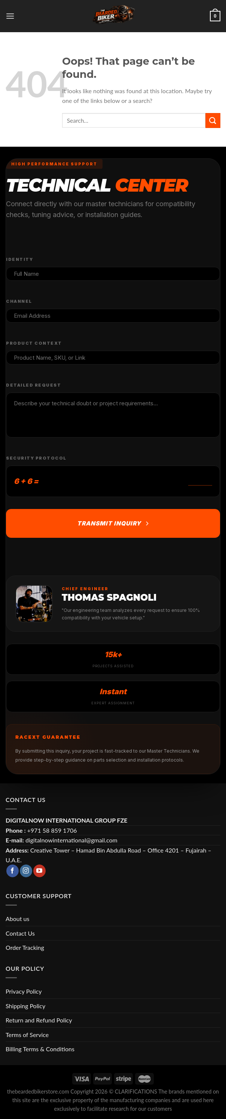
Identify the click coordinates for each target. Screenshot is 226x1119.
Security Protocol (36, 458)
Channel (19, 301)
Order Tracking (25, 947)
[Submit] (212, 120)
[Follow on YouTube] (39, 871)
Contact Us (20, 933)
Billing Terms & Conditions (40, 1048)
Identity (19, 259)
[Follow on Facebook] (12, 871)
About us (17, 918)
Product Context (34, 343)
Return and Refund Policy (39, 1020)
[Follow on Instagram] (26, 871)
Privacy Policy (24, 991)
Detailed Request (33, 385)
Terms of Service (27, 1034)
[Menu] (10, 16)
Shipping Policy (25, 1005)
